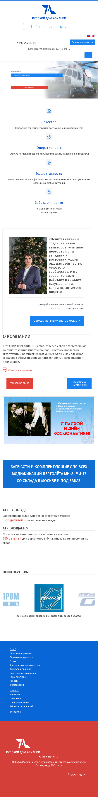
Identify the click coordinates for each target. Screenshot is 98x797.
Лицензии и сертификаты (23, 673)
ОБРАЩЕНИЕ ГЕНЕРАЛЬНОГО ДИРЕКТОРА (57, 320)
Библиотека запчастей (21, 706)
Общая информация (20, 653)
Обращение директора (22, 657)
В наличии (15, 694)
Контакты (15, 712)
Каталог (14, 690)
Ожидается (15, 698)
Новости (14, 681)
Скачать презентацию (20, 370)
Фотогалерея (17, 685)
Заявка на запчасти (82, 42)
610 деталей (12, 538)
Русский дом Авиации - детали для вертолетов (49, 11)
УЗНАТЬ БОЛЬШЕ (19, 383)
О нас (13, 649)
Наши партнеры (18, 677)
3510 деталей (13, 520)
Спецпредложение (19, 702)
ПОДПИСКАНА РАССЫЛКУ (79, 383)
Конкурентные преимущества (25, 665)
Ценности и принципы (21, 669)
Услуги (13, 661)
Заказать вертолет (29, 87)
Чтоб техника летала (49, 28)
